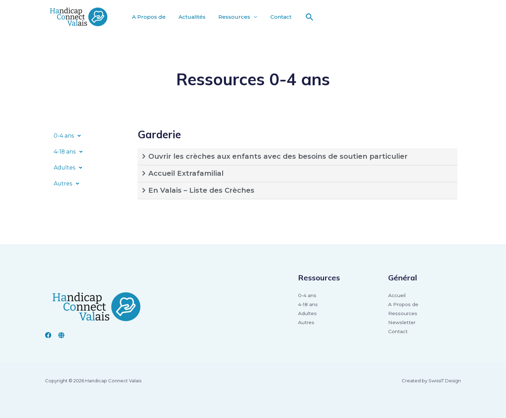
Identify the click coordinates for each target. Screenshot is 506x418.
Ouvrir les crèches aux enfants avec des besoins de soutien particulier (278, 156)
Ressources (230, 17)
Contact (274, 17)
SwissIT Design (444, 380)
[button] (90, 136)
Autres (68, 183)
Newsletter (401, 323)
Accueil (396, 296)
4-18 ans (70, 152)
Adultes (70, 168)
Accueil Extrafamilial (186, 173)
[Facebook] (48, 335)
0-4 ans (69, 136)
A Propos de (148, 17)
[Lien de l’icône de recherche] (302, 17)
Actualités (189, 17)
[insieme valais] (61, 335)
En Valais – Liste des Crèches (201, 190)
